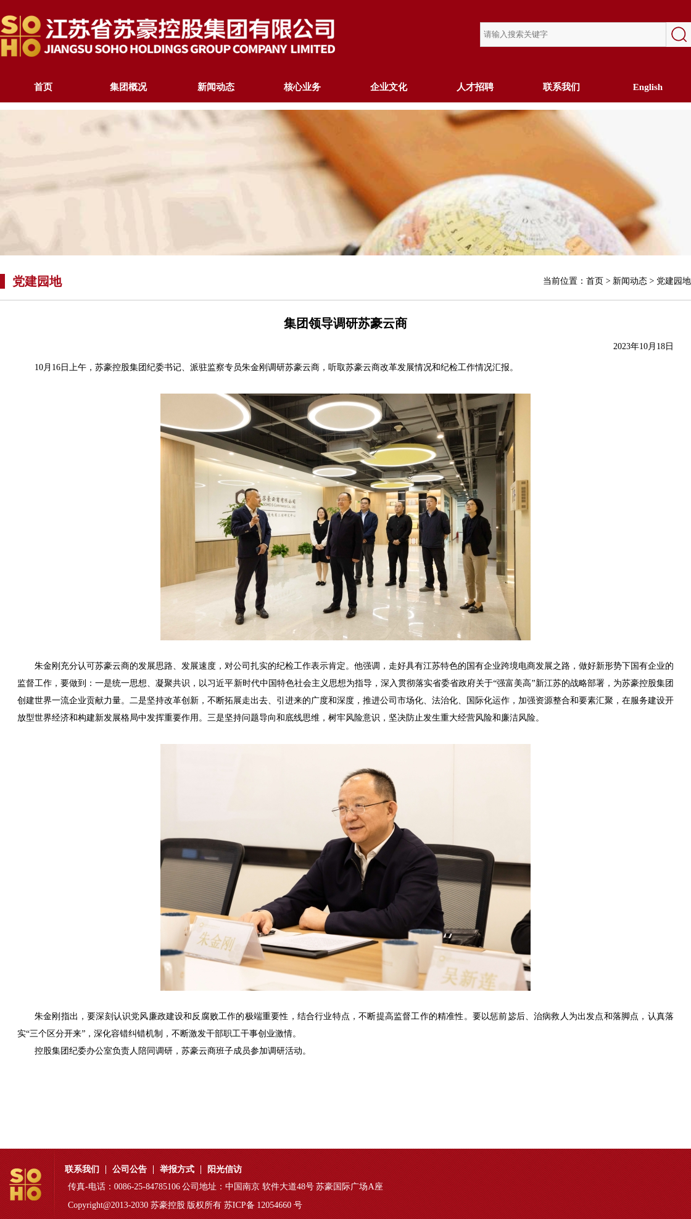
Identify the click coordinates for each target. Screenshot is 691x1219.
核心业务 (302, 87)
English (648, 87)
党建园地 (673, 281)
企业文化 (388, 87)
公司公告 (129, 1169)
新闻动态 (215, 87)
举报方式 (177, 1169)
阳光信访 (224, 1169)
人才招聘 (475, 87)
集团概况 (129, 87)
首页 (43, 87)
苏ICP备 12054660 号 (263, 1205)
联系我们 (561, 87)
